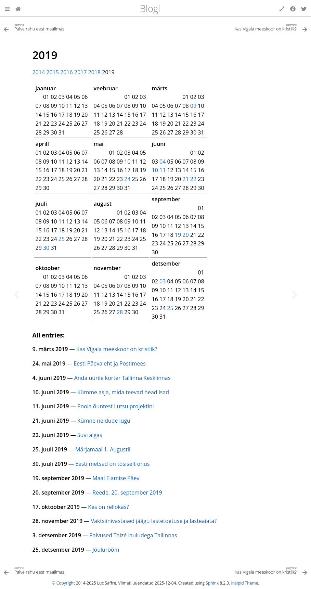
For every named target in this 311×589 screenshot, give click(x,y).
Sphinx (212, 583)
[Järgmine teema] (295, 295)
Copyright (65, 583)
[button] (7, 8)
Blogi (150, 8)
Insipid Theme (244, 583)
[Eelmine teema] (16, 295)
